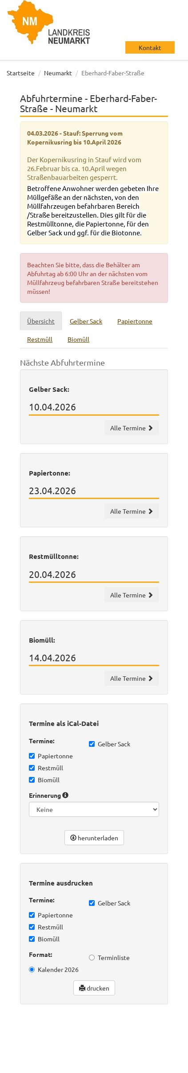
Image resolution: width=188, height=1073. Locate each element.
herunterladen (94, 838)
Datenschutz (34, 1064)
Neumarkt (58, 73)
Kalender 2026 (54, 969)
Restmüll (46, 768)
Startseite (21, 73)
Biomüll (44, 780)
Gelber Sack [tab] (86, 321)
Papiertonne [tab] (134, 321)
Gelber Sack (109, 744)
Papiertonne (51, 756)
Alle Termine (131, 428)
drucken (94, 988)
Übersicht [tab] (41, 321)
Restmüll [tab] (39, 339)
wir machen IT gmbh (136, 1038)
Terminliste (109, 957)
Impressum (76, 1064)
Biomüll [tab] (78, 339)
